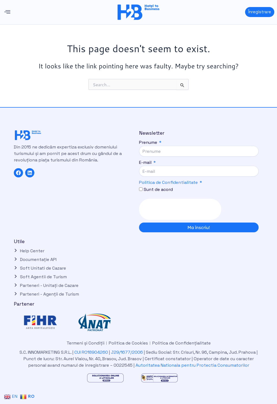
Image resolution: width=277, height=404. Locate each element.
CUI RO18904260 (91, 352)
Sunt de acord (158, 189)
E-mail (146, 162)
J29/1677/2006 (127, 352)
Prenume (148, 142)
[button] (7, 12)
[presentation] (180, 209)
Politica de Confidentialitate (168, 182)
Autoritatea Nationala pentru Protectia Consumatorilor (192, 365)
